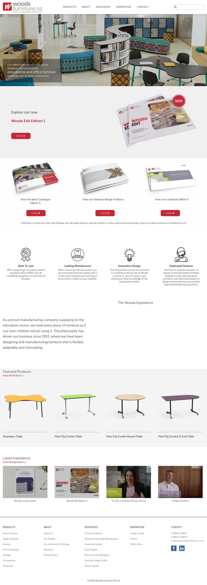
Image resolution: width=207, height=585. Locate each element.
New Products (10, 533)
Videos (133, 538)
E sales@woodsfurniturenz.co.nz (187, 540)
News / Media (92, 566)
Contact (142, 6)
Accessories (9, 560)
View (20, 136)
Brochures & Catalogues (97, 555)
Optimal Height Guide (96, 560)
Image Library (137, 533)
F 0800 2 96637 (179, 537)
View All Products (12, 375)
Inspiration (123, 6)
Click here (26, 223)
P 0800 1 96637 (179, 533)
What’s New (136, 544)
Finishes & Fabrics (93, 533)
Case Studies (91, 549)
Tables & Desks (10, 538)
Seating (6, 544)
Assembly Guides (93, 544)
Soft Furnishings (11, 549)
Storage (7, 555)
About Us (48, 533)
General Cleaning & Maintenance (101, 538)
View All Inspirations (13, 462)
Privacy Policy (51, 555)
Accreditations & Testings (56, 544)
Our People (49, 538)
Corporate (8, 566)
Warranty (48, 549)
